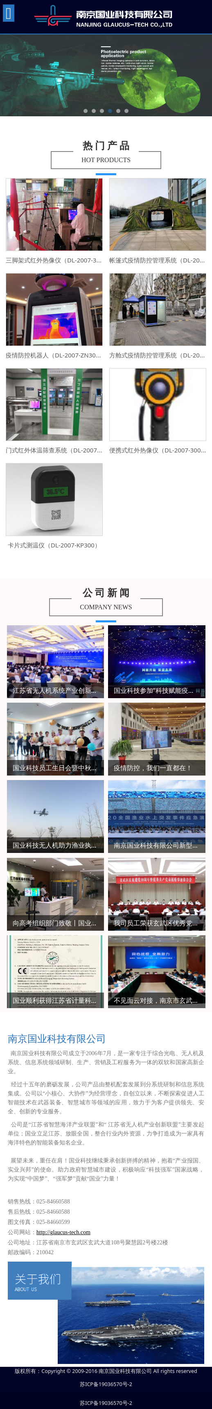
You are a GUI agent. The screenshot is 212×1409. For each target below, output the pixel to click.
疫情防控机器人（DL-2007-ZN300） (56, 355)
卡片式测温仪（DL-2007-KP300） (54, 545)
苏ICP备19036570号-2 (106, 1384)
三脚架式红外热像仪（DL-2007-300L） (59, 260)
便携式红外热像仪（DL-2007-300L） (159, 450)
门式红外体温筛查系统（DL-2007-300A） (63, 450)
